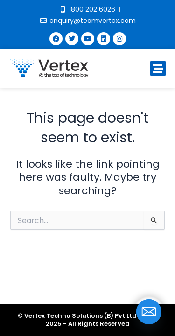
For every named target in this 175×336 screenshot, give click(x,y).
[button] (158, 68)
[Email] (148, 311)
